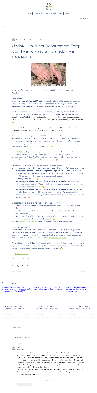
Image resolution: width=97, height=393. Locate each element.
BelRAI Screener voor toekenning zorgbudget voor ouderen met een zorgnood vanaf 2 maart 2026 (14, 307)
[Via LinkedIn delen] (22, 266)
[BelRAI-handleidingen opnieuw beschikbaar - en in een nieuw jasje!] (48, 295)
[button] (92, 26)
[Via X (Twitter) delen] (18, 266)
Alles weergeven (90, 283)
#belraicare (16, 259)
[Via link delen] (27, 266)
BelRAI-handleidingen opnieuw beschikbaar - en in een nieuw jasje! (48, 307)
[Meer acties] (84, 40)
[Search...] (88, 18)
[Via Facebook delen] (13, 266)
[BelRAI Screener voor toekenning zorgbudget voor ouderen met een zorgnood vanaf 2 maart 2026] (16, 295)
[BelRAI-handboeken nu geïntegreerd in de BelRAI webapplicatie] (80, 295)
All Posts (4, 26)
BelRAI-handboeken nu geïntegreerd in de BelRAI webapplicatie (79, 307)
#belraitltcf (26, 259)
